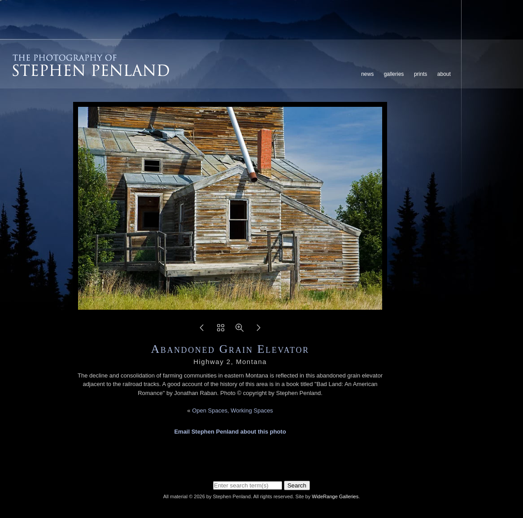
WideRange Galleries (335, 496)
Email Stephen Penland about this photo (230, 431)
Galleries (394, 74)
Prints (420, 74)
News (367, 74)
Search (297, 485)
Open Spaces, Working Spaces (232, 410)
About (444, 74)
